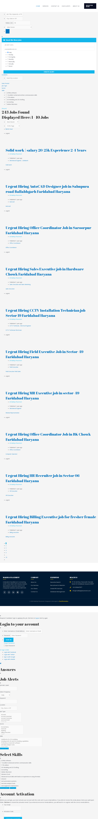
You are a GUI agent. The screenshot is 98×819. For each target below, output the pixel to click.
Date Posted (5, 83)
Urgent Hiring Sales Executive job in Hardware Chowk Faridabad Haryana (48, 270)
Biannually (12, 62)
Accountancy (12, 723)
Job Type (4, 86)
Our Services (34, 581)
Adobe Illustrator (12, 104)
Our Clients (66, 6)
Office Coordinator (15, 242)
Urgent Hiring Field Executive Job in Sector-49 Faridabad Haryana (48, 352)
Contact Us (55, 6)
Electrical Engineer (25, 324)
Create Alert (49, 72)
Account (11, 710)
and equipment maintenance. (10, 781)
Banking (12, 726)
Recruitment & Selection (57, 581)
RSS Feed (9, 129)
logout (37, 614)
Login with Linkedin (10, 655)
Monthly (11, 59)
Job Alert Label (4, 681)
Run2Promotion (63, 597)
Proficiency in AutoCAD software (21, 739)
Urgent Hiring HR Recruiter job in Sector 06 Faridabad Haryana (45, 475)
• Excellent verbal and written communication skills (22, 95)
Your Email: (7, 800)
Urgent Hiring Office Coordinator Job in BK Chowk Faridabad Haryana (44, 434)
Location (2, 700)
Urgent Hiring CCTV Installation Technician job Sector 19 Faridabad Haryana (49, 311)
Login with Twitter (10, 650)
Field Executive (14, 365)
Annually (11, 64)
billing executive (14, 529)
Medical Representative (13, 410)
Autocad (12, 201)
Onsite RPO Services (56, 584)
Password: (7, 631)
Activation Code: (9, 807)
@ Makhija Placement (16, 154)
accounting (10, 102)
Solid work (9, 164)
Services (45, 6)
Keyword (2, 694)
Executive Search (55, 578)
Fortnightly (12, 57)
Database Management (57, 587)
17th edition (10, 97)
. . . (6, 551)
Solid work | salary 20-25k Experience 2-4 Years (49, 150)
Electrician (19, 328)
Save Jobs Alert (4, 744)
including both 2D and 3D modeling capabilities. (21, 737)
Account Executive (11, 714)
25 (6, 553)
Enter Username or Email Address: (14, 627)
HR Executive (14, 488)
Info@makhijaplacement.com (82, 586)
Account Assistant (11, 712)
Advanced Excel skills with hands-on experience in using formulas (20, 772)
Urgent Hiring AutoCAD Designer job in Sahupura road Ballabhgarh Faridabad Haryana (51, 188)
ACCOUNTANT (11, 716)
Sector (4, 88)
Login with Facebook (10, 648)
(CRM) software (12, 93)
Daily (10, 52)
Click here (7, 798)
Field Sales (18, 369)
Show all (4, 108)
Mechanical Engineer (16, 160)
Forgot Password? (9, 639)
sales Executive (10, 287)
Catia (12, 730)
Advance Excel (5, 770)
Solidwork (25, 160)
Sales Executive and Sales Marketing (20, 283)
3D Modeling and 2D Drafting (16, 99)
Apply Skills (13, 784)
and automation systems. (9, 777)
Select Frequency (5, 687)
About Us (76, 6)
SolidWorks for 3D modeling (21, 735)
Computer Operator (12, 451)
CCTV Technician (15, 324)
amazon (3, 774)
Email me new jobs (12, 40)
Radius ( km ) (9, 23)
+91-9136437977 (77, 583)
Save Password (10, 641)
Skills (3, 90)
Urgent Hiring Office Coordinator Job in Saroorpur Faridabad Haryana (41, 229)
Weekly (11, 55)
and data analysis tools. (21, 740)
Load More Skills (5, 784)
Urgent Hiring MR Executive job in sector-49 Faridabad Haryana (45, 393)
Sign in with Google (9, 652)
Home (38, 6)
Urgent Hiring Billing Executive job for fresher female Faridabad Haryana (47, 516)
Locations (4, 75)
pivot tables (21, 742)
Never (11, 66)
